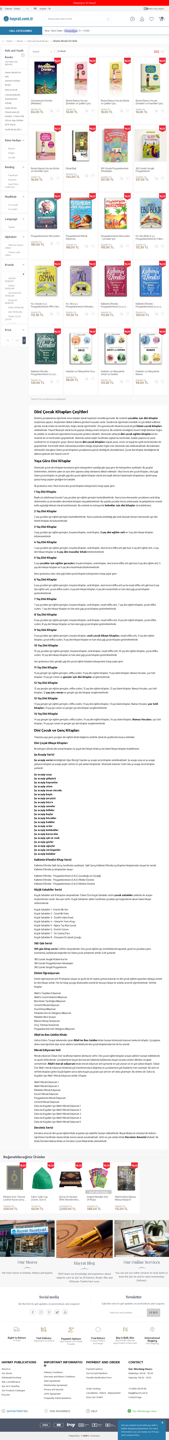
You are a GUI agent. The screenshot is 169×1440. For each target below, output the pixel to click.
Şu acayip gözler (44, 841)
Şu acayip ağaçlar (44, 845)
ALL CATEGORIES (21, 30)
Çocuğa (10, 157)
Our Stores (7, 1373)
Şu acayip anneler (44, 806)
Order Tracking (93, 1388)
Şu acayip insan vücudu (48, 790)
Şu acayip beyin (43, 794)
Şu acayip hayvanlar (46, 782)
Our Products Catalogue (13, 1390)
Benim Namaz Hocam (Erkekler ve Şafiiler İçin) (78, 102)
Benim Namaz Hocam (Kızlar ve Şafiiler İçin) (115, 102)
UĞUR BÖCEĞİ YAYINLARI (13, 294)
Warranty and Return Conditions (59, 1376)
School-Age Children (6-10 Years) (14, 122)
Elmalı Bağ (71, 168)
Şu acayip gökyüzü (45, 778)
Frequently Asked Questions (57, 1398)
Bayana (10, 148)
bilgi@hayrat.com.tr (138, 1393)
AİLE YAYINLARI (13, 312)
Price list (6, 1394)
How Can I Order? (94, 1397)
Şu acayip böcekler (45, 818)
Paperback (11, 175)
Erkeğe (9, 153)
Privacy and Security (53, 1389)
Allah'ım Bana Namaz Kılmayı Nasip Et (125, 1198)
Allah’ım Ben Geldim (85, 1040)
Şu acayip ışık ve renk (46, 838)
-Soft (84, 1436)
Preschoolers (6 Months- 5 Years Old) (14, 114)
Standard (10, 179)
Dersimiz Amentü (135, 1137)
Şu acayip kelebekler (46, 830)
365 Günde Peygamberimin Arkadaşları (114, 170)
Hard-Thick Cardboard (11, 185)
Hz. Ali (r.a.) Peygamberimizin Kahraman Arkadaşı (80, 305)
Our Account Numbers (96, 1373)
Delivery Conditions (53, 1372)
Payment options (94, 1369)
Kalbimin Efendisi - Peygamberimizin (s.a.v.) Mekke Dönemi (148, 305)
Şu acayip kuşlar (43, 814)
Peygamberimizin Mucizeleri (45, 236)
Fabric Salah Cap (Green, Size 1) (39, 1198)
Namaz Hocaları (142, 719)
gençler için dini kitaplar (77, 677)
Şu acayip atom (43, 786)
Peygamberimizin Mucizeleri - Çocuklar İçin (115, 237)
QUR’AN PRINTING (17, 1411)
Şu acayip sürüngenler (47, 849)
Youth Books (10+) (13, 129)
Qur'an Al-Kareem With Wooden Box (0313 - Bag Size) (68, 1198)
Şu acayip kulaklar (45, 853)
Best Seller (57, 30)
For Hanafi (11, 204)
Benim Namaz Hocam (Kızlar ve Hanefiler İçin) (45, 170)
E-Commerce (94, 1436)
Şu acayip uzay (43, 774)
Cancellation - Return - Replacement (103, 1393)
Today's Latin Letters (12, 253)
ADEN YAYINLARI (14, 307)
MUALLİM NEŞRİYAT (11, 301)
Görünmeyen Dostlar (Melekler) (41, 102)
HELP (94, 1411)
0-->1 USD (84, 30)
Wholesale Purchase (11, 1377)
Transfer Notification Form (99, 1377)
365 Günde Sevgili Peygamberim (145, 170)
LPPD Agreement (52, 1393)
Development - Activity (11, 101)
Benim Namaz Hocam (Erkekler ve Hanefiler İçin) (149, 102)
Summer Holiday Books (12, 83)
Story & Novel (11, 90)
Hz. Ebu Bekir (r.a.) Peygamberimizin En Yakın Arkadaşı (149, 237)
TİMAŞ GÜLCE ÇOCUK (13, 317)
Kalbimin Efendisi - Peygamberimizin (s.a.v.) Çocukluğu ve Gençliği (113, 305)
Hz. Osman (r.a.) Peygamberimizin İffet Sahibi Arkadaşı (45, 305)
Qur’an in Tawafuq (10, 1386)
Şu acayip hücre (43, 802)
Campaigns (70, 30)
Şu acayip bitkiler (44, 810)
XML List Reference (11, 1381)
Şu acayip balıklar (44, 822)
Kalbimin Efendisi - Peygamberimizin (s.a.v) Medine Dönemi (43, 373)
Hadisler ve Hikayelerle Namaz (147, 373)
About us (6, 1369)
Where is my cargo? (155, 8)
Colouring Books (12, 95)
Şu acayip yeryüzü (45, 798)
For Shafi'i (11, 209)
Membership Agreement (55, 1385)
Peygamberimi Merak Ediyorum (76, 237)
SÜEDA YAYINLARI (10, 287)
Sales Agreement (52, 1381)
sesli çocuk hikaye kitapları (103, 635)
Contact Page (134, 1397)
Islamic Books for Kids (13, 74)
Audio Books (11, 108)
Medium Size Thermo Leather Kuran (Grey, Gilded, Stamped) (14, 1198)
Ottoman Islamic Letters (14, 246)
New (47, 30)
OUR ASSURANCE (60, 1411)
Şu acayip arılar (43, 826)
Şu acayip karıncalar (46, 834)
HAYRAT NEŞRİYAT (10, 279)
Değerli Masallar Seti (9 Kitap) (97, 1198)
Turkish (10, 227)
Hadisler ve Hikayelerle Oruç (80, 371)
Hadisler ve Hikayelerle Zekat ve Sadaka (112, 373)
